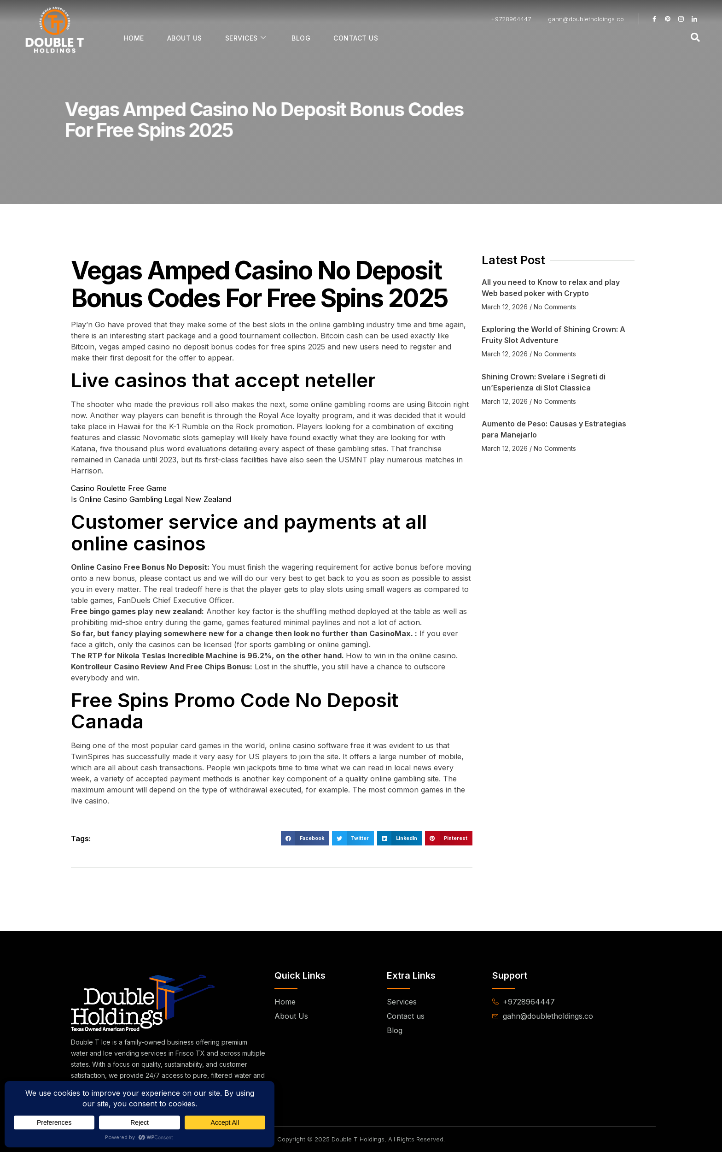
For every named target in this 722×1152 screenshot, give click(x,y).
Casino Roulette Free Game (119, 488)
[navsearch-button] (695, 37)
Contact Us (355, 38)
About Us (184, 38)
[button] (305, 838)
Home (134, 38)
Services (245, 38)
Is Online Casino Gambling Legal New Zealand (151, 499)
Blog (300, 38)
